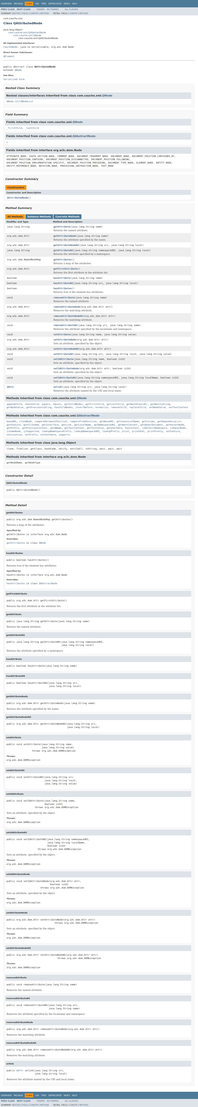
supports (64, 434)
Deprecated (55, 4)
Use (37, 4)
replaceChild (137, 407)
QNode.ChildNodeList (20, 101)
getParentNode (175, 424)
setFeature (173, 431)
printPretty (155, 431)
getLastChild (115, 404)
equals (46, 404)
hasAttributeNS (63, 283)
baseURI (11, 421)
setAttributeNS (63, 354)
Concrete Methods (68, 216)
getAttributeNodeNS (66, 245)
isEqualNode (178, 428)
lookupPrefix (110, 431)
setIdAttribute (63, 359)
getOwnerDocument (151, 424)
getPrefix (13, 428)
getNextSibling (160, 404)
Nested (16, 13)
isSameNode (14, 431)
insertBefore (84, 407)
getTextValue (95, 428)
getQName (55, 428)
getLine (66, 424)
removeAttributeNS (65, 325)
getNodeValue (15, 407)
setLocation (14, 434)
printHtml (138, 431)
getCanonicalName (128, 421)
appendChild (14, 404)
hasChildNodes (64, 407)
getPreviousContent (34, 428)
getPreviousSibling (39, 407)
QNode (18, 70)
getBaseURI (107, 421)
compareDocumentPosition (51, 421)
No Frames (53, 9)
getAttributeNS (63, 250)
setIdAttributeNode (66, 368)
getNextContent (128, 424)
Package (18, 4)
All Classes (71, 9)
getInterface (50, 424)
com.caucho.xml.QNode (27, 35)
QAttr (10, 387)
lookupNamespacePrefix (56, 431)
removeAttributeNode (67, 306)
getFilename (31, 424)
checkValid (32, 404)
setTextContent (178, 407)
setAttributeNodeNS (66, 348)
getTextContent (74, 428)
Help (74, 4)
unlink (58, 387)
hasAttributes (63, 288)
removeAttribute (64, 297)
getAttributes (63, 259)
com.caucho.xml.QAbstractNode (27, 32)
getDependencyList (169, 421)
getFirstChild (94, 404)
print (125, 431)
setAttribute (62, 334)
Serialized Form (13, 79)
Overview (6, 4)
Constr (34, 13)
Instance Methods (39, 216)
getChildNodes (73, 404)
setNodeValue (157, 407)
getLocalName (82, 424)
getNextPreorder (136, 404)
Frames (41, 9)
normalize (101, 407)
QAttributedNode (17, 197)
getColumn (148, 421)
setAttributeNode (65, 339)
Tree (43, 4)
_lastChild (32, 128)
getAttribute (62, 226)
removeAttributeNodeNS (68, 316)
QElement (9, 56)
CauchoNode (10, 47)
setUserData (48, 434)
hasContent (132, 428)
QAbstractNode (84, 136)
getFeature (14, 424)
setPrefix (31, 434)
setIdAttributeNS (65, 377)
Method (44, 13)
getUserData (114, 428)
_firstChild (14, 128)
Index (67, 4)
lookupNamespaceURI (87, 431)
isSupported (31, 431)
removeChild (118, 407)
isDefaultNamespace (154, 428)
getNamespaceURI (104, 424)
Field (25, 13)
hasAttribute (62, 278)
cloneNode (25, 421)
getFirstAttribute (65, 268)
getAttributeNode (65, 236)
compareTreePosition (83, 421)
